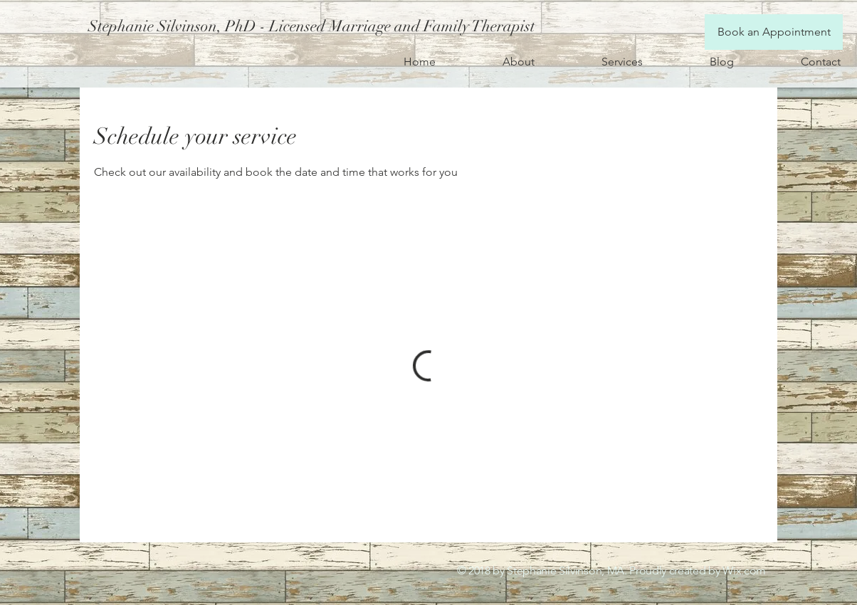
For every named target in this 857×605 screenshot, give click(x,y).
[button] (309, 26)
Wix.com (744, 570)
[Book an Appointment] (774, 32)
